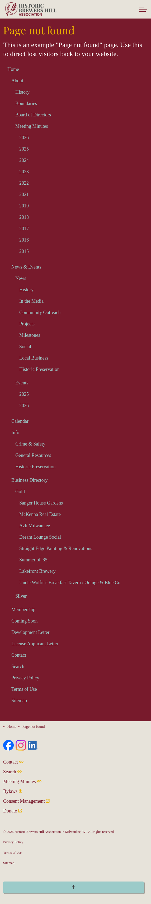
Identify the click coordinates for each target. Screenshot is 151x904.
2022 (24, 183)
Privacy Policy (25, 677)
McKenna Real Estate (40, 514)
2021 (24, 194)
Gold (20, 491)
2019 (24, 205)
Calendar (20, 421)
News (20, 278)
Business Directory (29, 480)
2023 (24, 171)
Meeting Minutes (31, 126)
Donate (12, 811)
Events (21, 382)
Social (25, 346)
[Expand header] (143, 9)
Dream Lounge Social (40, 537)
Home (13, 69)
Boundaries (26, 103)
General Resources (33, 455)
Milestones (29, 335)
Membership (23, 609)
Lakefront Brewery (37, 571)
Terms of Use (24, 689)
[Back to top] (73, 887)
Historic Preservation (39, 369)
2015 (24, 251)
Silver (21, 596)
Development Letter (30, 632)
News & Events (26, 267)
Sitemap (19, 700)
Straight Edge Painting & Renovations (55, 548)
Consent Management (26, 801)
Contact (18, 655)
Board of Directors (33, 114)
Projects (27, 323)
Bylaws (12, 791)
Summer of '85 (33, 559)
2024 (24, 160)
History (22, 92)
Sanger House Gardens (41, 503)
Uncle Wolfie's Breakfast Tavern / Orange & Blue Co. (70, 582)
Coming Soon (24, 621)
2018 (24, 217)
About (17, 80)
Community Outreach (39, 312)
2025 (24, 149)
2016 (24, 240)
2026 (24, 137)
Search (17, 666)
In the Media (31, 301)
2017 (24, 228)
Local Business (33, 358)
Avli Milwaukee (34, 525)
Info (15, 432)
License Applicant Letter (34, 643)
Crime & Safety (30, 444)
